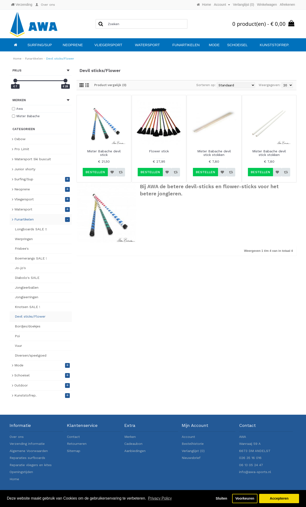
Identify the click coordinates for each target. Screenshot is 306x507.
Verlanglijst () (193, 451)
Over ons (17, 437)
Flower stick (159, 151)
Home (14, 479)
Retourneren (77, 444)
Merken (130, 437)
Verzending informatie (27, 444)
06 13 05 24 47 (251, 465)
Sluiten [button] (221, 498)
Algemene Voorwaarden (29, 451)
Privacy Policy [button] (160, 498)
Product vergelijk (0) (110, 85)
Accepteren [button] (279, 498)
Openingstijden (21, 472)
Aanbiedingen (135, 451)
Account (188, 437)
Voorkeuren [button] (244, 498)
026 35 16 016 (250, 458)
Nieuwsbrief (191, 458)
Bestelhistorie (193, 444)
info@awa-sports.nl (255, 472)
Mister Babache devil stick (104, 153)
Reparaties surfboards (27, 458)
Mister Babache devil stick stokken (214, 153)
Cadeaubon (133, 444)
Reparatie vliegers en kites (31, 465)
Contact (73, 437)
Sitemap (73, 451)
